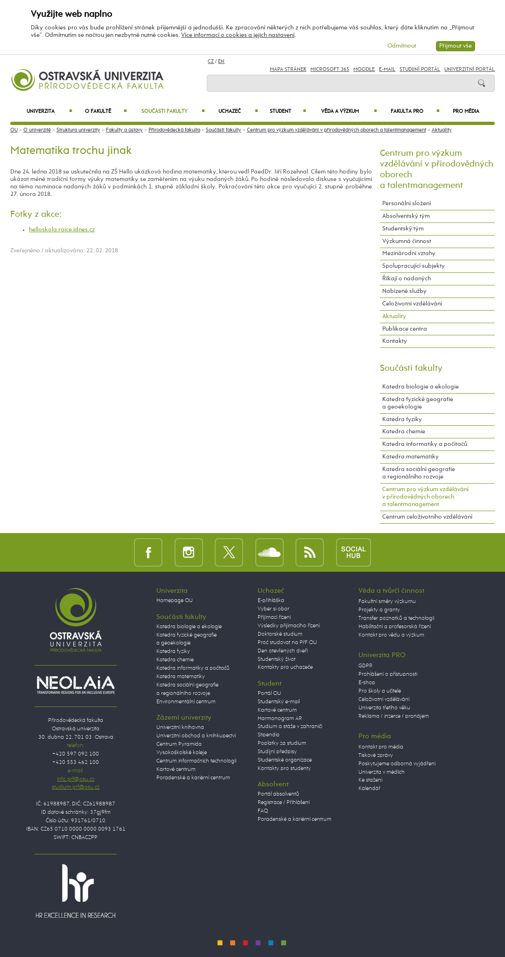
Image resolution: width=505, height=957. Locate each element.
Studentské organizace (285, 760)
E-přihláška (271, 600)
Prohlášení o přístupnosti (387, 674)
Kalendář (369, 788)
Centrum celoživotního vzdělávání (427, 517)
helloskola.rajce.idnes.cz (62, 230)
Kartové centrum (176, 769)
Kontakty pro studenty (284, 768)
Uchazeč (238, 111)
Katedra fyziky (402, 419)
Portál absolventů (278, 794)
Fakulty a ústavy (124, 130)
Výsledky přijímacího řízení (289, 626)
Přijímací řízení (274, 617)
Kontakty (394, 341)
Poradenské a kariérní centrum (193, 778)
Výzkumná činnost (406, 241)
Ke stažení (370, 780)
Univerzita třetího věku (384, 708)
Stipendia (269, 735)
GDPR (365, 666)
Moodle (364, 69)
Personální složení (406, 204)
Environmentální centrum (186, 702)
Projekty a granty (379, 610)
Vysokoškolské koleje (181, 753)
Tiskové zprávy (375, 755)
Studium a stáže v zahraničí (290, 726)
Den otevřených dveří (283, 651)
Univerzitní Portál (469, 69)
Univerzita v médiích (381, 772)
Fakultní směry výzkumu (387, 601)
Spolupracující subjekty (413, 266)
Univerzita (49, 111)
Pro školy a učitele (379, 691)
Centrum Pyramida (179, 744)
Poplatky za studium (282, 743)
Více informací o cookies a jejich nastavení (238, 35)
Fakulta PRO (415, 111)
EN (221, 61)
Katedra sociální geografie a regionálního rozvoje (418, 473)
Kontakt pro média (380, 747)
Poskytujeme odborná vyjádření (396, 764)
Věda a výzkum (349, 111)
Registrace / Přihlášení (283, 802)
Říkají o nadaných (406, 279)
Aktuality (442, 130)
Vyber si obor (273, 609)
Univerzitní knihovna (180, 727)
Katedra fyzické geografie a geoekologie (417, 403)
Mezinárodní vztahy (408, 253)
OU (14, 130)
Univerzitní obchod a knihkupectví (196, 736)
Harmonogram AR (280, 718)
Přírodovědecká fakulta (174, 130)
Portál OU (269, 693)
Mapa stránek (288, 69)
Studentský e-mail (279, 702)
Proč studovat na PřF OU (287, 642)
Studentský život (276, 659)
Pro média (466, 111)
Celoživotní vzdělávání (412, 304)
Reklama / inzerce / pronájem (393, 716)
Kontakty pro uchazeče (285, 667)
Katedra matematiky (410, 457)
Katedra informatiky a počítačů (424, 444)
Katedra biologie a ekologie (420, 387)
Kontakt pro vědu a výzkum (391, 635)
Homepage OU (174, 600)
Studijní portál (420, 69)
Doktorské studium (280, 634)
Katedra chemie (403, 432)
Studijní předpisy (277, 752)
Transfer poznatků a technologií (396, 618)
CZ (211, 61)
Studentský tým (403, 229)
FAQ (263, 811)
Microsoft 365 (329, 69)
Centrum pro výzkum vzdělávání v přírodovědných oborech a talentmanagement (336, 130)
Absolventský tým (406, 216)
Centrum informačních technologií (196, 761)
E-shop (366, 683)
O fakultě (106, 111)
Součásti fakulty (173, 111)
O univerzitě (37, 130)
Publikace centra (404, 329)
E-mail (387, 69)
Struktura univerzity (78, 130)
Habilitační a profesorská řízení (394, 627)
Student (288, 111)
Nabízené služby (404, 291)
